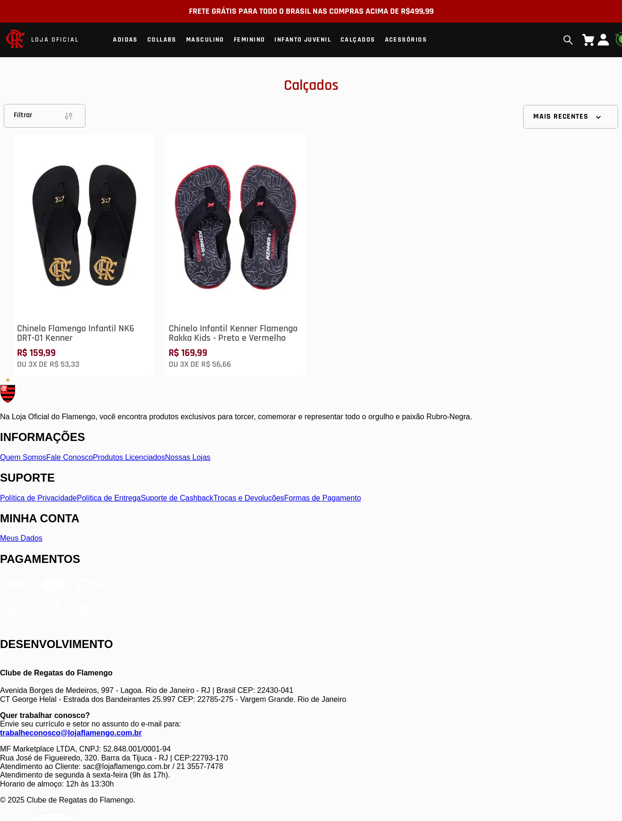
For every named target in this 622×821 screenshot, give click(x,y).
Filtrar (45, 115)
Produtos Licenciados (129, 457)
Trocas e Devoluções (248, 498)
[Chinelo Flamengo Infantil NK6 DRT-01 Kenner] (83, 255)
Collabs (162, 39)
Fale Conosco (69, 457)
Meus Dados (21, 538)
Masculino (205, 39)
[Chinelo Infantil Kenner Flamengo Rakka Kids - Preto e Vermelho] (235, 255)
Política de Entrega (109, 498)
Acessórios (406, 39)
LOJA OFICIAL (55, 39)
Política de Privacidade (38, 498)
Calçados (358, 39)
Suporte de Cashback (177, 498)
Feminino (249, 39)
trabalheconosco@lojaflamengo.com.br (71, 733)
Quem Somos (23, 457)
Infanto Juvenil (302, 39)
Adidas (125, 39)
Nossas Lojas (188, 457)
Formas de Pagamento (322, 498)
